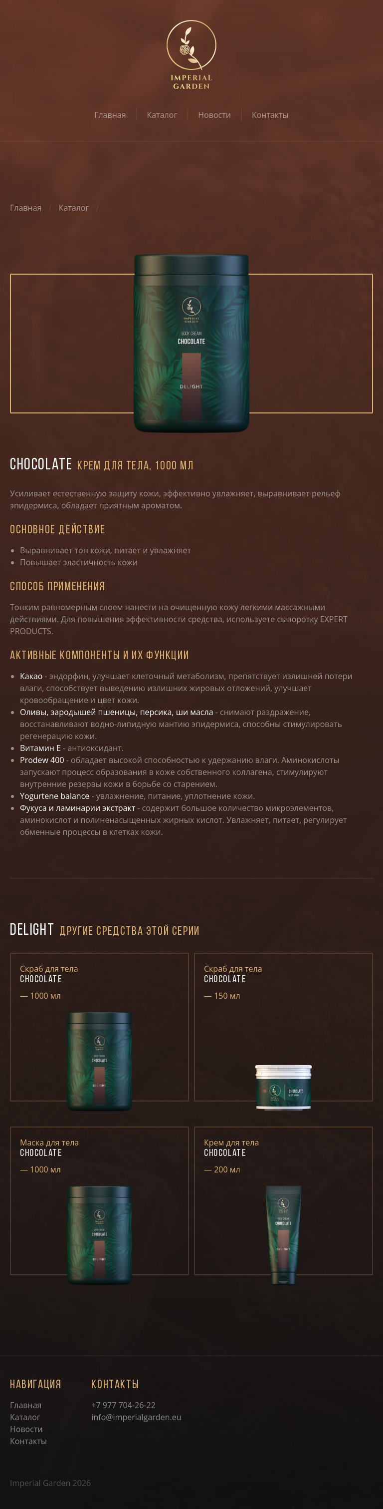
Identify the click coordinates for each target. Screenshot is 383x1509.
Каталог (162, 114)
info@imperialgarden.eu (136, 1417)
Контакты (270, 114)
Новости (214, 114)
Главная (110, 114)
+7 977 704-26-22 (123, 1405)
